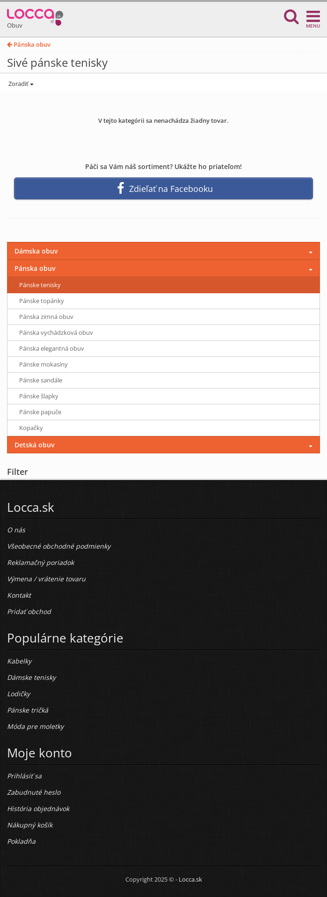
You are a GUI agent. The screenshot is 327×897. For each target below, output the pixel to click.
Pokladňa (21, 841)
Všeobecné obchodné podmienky (58, 546)
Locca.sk (190, 879)
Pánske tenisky (40, 285)
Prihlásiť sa (24, 775)
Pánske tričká (27, 710)
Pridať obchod (29, 611)
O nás (16, 529)
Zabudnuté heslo (33, 792)
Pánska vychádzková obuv (56, 332)
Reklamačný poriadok (40, 562)
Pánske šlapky (38, 396)
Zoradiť (20, 83)
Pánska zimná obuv (46, 316)
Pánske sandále (40, 380)
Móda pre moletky (35, 726)
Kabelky (19, 661)
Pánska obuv (29, 44)
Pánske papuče (40, 412)
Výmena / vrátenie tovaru (46, 578)
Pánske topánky (41, 301)
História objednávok (38, 808)
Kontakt (19, 595)
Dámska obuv (36, 251)
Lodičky (18, 693)
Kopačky (31, 428)
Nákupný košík (29, 824)
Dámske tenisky (31, 677)
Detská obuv (34, 444)
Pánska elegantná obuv (51, 348)
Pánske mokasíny (43, 364)
